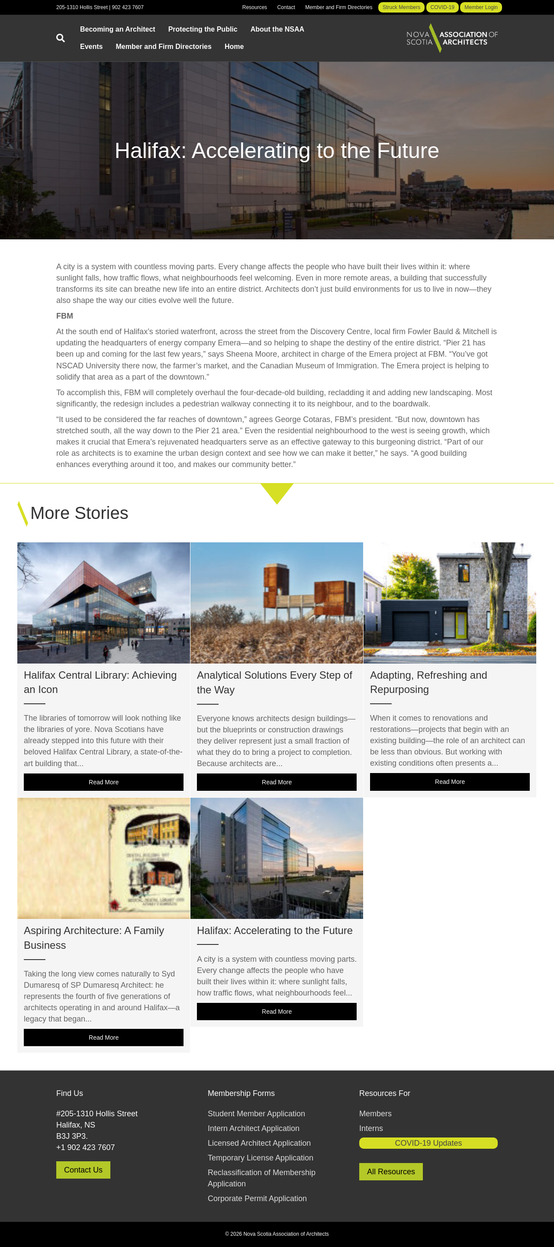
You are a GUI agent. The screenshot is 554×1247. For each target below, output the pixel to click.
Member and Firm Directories (338, 7)
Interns (371, 1128)
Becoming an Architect (117, 29)
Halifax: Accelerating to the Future (275, 930)
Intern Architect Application (254, 1128)
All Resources (391, 1171)
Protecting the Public (203, 29)
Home (234, 46)
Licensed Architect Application (259, 1143)
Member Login (481, 7)
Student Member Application (256, 1113)
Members (375, 1113)
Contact (286, 7)
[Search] (65, 38)
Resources (254, 7)
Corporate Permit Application (257, 1198)
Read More (136, 782)
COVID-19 (442, 7)
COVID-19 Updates (428, 1143)
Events (91, 46)
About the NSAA (277, 29)
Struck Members (401, 7)
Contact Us (83, 1170)
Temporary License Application (260, 1158)
